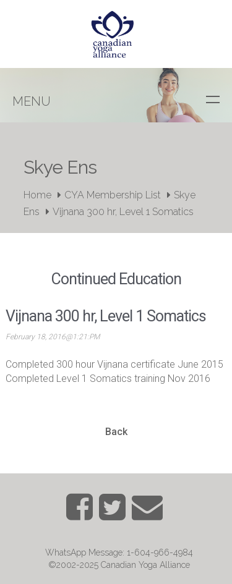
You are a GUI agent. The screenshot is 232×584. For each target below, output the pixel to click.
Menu (31, 101)
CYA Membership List (112, 195)
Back (116, 432)
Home (37, 195)
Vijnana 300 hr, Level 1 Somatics (123, 212)
